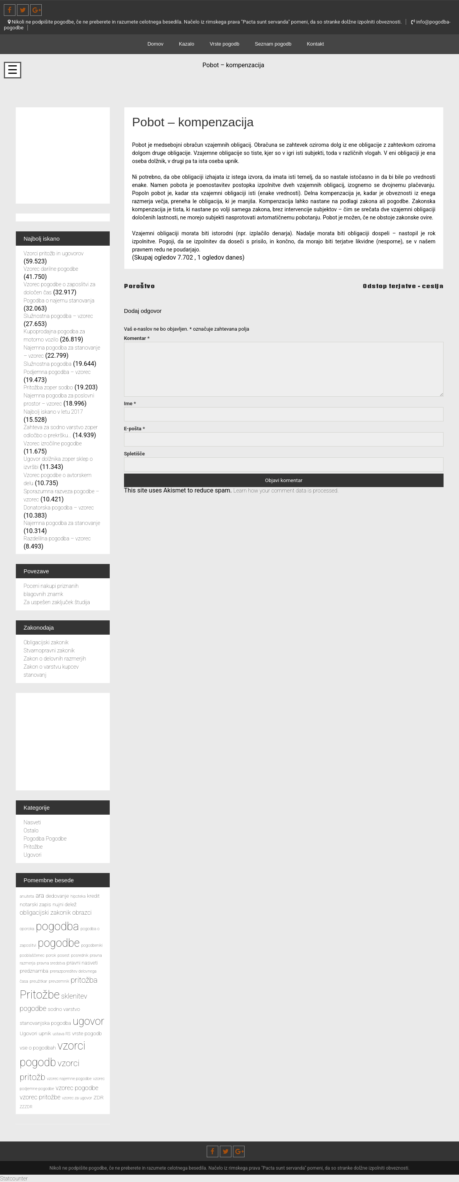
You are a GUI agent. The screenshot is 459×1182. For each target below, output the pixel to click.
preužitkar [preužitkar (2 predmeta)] (38, 981)
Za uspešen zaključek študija (57, 602)
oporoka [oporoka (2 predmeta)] (27, 928)
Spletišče (134, 454)
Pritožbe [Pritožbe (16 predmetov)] (40, 994)
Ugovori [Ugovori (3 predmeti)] (28, 1033)
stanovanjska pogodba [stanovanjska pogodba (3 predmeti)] (45, 1023)
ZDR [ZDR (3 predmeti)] (99, 1097)
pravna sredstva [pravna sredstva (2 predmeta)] (51, 963)
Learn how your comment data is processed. (292, 490)
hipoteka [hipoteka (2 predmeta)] (77, 896)
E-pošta (134, 428)
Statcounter (15, 1178)
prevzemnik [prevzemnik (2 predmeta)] (59, 981)
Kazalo (186, 44)
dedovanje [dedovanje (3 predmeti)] (57, 896)
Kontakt (315, 44)
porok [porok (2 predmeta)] (51, 955)
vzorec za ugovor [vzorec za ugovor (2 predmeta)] (77, 1097)
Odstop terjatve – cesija (399, 285)
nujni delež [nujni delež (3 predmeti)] (64, 904)
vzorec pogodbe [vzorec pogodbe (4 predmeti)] (77, 1088)
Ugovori (32, 855)
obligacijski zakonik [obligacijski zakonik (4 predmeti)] (45, 912)
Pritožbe (33, 847)
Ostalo (31, 830)
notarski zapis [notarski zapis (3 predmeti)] (35, 904)
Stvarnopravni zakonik (49, 650)
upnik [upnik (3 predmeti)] (45, 1033)
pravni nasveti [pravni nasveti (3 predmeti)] (82, 963)
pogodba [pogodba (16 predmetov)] (57, 926)
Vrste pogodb (225, 44)
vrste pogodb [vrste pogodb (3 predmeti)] (87, 1033)
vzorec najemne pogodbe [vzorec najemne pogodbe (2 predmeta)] (69, 1078)
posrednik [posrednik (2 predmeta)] (79, 955)
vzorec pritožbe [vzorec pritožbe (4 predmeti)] (40, 1097)
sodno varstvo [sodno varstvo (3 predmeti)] (64, 1009)
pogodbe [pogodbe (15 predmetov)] (59, 942)
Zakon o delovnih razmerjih (55, 659)
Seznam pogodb (273, 44)
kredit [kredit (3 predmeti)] (93, 896)
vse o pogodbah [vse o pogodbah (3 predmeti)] (38, 1047)
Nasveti (32, 822)
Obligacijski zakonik (46, 642)
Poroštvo (141, 285)
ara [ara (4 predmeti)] (40, 895)
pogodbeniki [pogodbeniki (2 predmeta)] (92, 945)
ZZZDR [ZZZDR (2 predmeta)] (26, 1106)
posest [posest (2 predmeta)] (64, 955)
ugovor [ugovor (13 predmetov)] (88, 1021)
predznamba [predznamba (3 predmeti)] (34, 971)
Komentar (137, 338)
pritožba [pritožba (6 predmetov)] (84, 980)
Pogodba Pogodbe (45, 839)
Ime (130, 403)
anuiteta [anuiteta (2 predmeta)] (27, 896)
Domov (155, 44)
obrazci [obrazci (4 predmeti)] (82, 912)
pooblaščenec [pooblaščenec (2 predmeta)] (32, 955)
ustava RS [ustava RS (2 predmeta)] (62, 1033)
